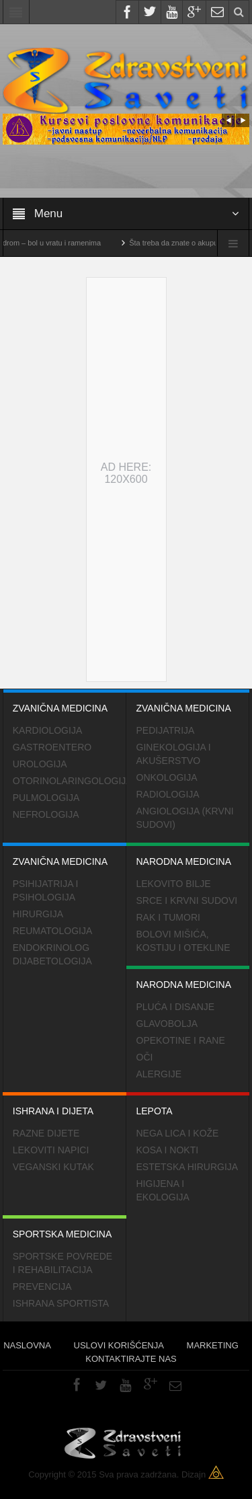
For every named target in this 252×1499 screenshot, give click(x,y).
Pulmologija (46, 797)
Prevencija (42, 1286)
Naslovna (27, 1345)
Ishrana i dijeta (64, 1104)
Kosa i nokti (167, 1150)
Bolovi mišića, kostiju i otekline (183, 941)
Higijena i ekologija (163, 1190)
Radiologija (168, 794)
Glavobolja (167, 1023)
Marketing (213, 1345)
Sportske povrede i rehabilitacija (62, 1263)
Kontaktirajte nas (131, 1359)
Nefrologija (46, 814)
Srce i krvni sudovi (187, 900)
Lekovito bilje (173, 883)
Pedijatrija (165, 730)
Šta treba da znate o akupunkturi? (193, 243)
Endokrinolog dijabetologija (52, 954)
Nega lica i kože (177, 1133)
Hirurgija (38, 914)
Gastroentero (52, 747)
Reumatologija (53, 930)
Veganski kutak (53, 1166)
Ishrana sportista (61, 1303)
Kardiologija (47, 730)
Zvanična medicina (64, 701)
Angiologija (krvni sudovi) (185, 818)
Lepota (188, 1104)
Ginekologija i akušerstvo (173, 754)
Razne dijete (46, 1133)
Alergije (159, 1074)
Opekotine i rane (180, 1040)
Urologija (40, 764)
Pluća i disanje (175, 1006)
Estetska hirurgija (187, 1166)
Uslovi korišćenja (119, 1345)
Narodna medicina (188, 855)
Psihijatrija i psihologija (46, 890)
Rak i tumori (168, 917)
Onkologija (167, 777)
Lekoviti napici (51, 1150)
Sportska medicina (64, 1227)
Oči (144, 1057)
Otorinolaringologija (69, 780)
